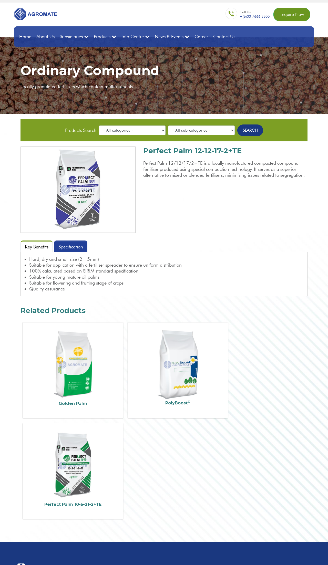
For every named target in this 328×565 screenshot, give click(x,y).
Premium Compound (212, 491)
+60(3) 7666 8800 (147, 476)
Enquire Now (290, 14)
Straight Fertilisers (209, 475)
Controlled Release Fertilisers (219, 512)
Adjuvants (202, 523)
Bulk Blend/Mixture (210, 480)
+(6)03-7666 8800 (253, 17)
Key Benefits (36, 246)
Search (250, 129)
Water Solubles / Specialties (218, 517)
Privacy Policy (304, 555)
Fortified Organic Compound (219, 501)
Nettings (200, 528)
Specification (70, 246)
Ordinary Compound (212, 485)
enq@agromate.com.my (151, 485)
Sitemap (284, 555)
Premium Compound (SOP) (218, 496)
